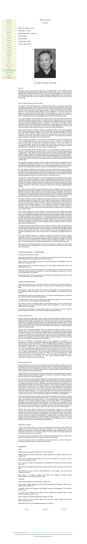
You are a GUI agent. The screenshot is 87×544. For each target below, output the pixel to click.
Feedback (9, 75)
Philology (9, 57)
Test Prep (9, 30)
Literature (9, 50)
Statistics (9, 67)
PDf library (9, 22)
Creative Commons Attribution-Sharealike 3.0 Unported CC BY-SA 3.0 (42, 532)
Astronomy (8, 32)
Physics (9, 60)
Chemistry (9, 37)
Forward (63, 509)
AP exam (9, 25)
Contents (45, 509)
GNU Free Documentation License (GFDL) (65, 532)
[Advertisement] (43, 10)
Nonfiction (9, 77)
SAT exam (9, 27)
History (9, 42)
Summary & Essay (9, 70)
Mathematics (9, 52)
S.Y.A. (52, 536)
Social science (9, 65)
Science (9, 62)
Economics (9, 45)
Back (27, 509)
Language (9, 47)
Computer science (9, 72)
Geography (9, 40)
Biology (9, 35)
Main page (9, 20)
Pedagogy (9, 55)
